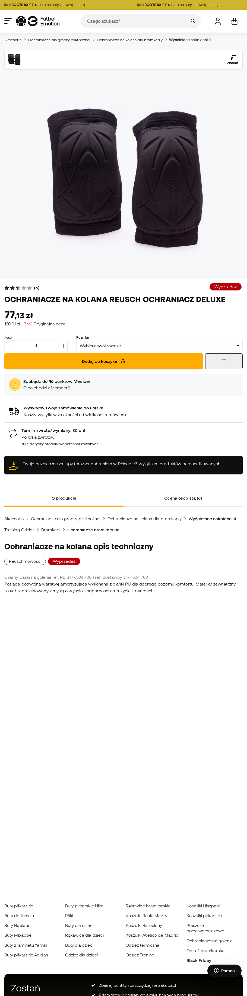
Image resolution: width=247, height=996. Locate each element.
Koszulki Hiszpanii (203, 905)
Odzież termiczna (142, 945)
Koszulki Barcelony (144, 925)
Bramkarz (50, 529)
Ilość (8, 337)
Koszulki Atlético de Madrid (152, 935)
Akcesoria (13, 40)
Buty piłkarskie (18, 905)
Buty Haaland (17, 925)
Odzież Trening (140, 954)
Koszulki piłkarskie (204, 915)
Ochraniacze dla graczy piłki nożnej (59, 40)
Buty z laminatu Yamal (25, 945)
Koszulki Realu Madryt (147, 915)
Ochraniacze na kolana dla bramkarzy (130, 40)
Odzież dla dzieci (81, 954)
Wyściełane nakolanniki (190, 40)
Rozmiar (82, 337)
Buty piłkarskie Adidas (26, 954)
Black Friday (198, 960)
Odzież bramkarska (205, 950)
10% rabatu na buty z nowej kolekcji (48, 5)
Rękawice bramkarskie (148, 905)
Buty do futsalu (19, 915)
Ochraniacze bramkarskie (93, 529)
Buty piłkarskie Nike (84, 905)
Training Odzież (19, 529)
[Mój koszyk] (234, 21)
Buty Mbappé (17, 935)
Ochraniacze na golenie (209, 940)
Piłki (69, 915)
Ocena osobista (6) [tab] (183, 498)
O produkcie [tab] (64, 498)
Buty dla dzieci (79, 925)
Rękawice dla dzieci (84, 935)
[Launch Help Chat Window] (224, 971)
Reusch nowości (25, 561)
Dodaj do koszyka (103, 361)
